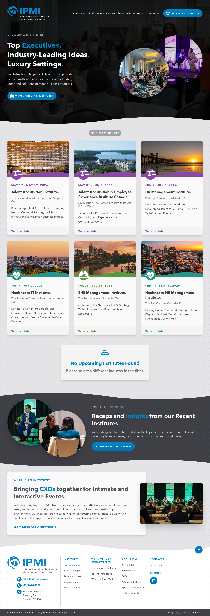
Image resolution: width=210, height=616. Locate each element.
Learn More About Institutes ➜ (35, 526)
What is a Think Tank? (103, 579)
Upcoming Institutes (74, 564)
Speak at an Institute (133, 587)
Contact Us (153, 13)
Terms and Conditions (192, 612)
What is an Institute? (74, 587)
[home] (28, 13)
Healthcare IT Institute (30, 292)
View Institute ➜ (22, 231)
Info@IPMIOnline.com (35, 578)
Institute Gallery (72, 581)
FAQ (124, 576)
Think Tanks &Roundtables (101, 560)
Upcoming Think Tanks (103, 568)
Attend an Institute (132, 581)
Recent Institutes (72, 576)
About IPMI (135, 13)
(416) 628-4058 (32, 585)
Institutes (78, 13)
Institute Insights (72, 570)
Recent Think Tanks (101, 573)
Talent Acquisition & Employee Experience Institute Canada (105, 194)
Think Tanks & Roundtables (106, 13)
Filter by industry (105, 133)
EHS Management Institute (101, 292)
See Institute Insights (113, 446)
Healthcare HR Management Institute (169, 295)
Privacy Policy (172, 612)
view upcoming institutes (31, 96)
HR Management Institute (167, 191)
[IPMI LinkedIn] (153, 580)
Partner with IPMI (131, 592)
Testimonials (128, 570)
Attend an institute (183, 13)
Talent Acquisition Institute (34, 191)
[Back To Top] (199, 549)
